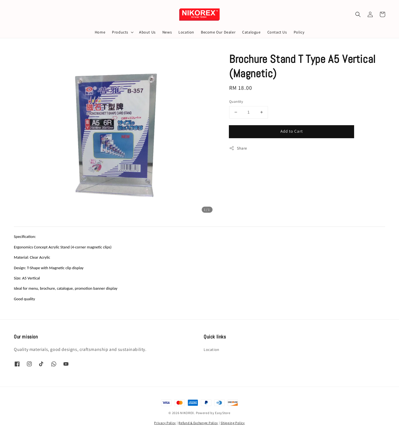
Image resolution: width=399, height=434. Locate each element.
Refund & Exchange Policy (198, 423)
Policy (299, 32)
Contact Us (277, 32)
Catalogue (251, 32)
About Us (147, 32)
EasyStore (222, 413)
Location (186, 32)
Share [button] (238, 148)
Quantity (236, 101)
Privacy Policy (165, 423)
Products (120, 32)
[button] (358, 14)
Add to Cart (291, 131)
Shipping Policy (233, 423)
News (167, 32)
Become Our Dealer (218, 32)
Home (100, 32)
